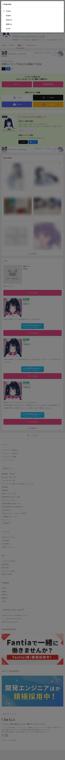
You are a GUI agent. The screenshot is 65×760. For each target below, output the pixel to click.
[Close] (61, 4)
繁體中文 (9, 24)
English (8, 15)
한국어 (8, 29)
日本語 (8, 11)
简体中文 (9, 20)
